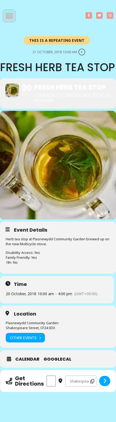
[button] (9, 16)
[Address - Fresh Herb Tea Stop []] (51, 381)
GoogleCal (57, 359)
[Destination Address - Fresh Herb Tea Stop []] (80, 381)
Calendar (27, 359)
